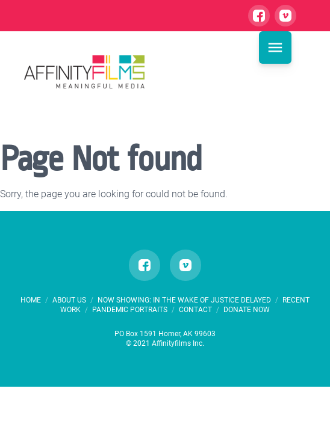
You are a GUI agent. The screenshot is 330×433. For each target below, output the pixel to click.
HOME (30, 300)
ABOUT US (70, 300)
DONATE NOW (246, 310)
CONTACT (195, 310)
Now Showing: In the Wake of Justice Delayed (185, 300)
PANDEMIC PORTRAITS (130, 310)
